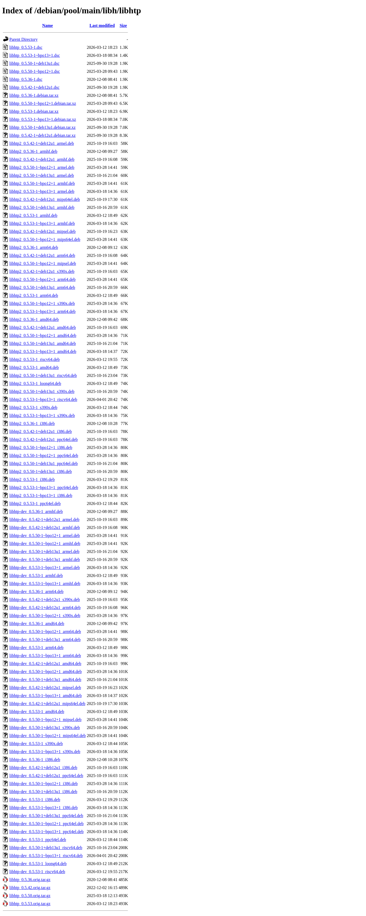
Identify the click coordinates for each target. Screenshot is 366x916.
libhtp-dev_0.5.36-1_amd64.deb (36, 623)
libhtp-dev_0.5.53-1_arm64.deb (36, 647)
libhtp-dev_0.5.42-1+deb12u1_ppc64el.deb (46, 775)
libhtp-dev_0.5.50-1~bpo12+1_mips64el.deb (47, 735)
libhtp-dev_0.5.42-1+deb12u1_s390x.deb (44, 599)
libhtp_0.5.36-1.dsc (25, 79)
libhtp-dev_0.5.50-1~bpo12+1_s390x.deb (44, 615)
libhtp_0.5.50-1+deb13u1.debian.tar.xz (42, 127)
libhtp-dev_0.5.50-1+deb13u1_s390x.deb (44, 727)
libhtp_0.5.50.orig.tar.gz (29, 895)
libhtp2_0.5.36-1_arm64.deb (33, 247)
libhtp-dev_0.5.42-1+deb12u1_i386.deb (43, 767)
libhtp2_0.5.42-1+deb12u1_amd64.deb (42, 327)
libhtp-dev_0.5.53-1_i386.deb (34, 799)
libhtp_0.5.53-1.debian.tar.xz (33, 111)
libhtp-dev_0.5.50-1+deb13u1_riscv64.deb (45, 847)
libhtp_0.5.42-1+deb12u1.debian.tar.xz (42, 135)
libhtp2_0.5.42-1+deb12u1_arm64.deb (42, 255)
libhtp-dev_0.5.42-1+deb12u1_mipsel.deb (45, 687)
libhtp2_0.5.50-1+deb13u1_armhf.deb (41, 207)
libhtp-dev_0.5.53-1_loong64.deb (38, 863)
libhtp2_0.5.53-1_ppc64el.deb (35, 503)
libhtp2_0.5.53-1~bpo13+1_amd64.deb (42, 351)
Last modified (102, 25)
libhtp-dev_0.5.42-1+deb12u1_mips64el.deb (47, 703)
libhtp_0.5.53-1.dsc (25, 47)
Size (123, 25)
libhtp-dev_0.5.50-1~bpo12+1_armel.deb (44, 535)
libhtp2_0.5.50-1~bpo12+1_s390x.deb (42, 303)
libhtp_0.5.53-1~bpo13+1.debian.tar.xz (42, 119)
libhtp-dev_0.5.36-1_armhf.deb (36, 511)
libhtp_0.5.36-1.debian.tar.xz (33, 95)
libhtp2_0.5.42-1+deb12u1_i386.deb (40, 431)
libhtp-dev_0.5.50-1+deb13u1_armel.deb (44, 551)
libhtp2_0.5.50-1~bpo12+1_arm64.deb (42, 279)
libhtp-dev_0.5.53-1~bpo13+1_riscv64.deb (46, 855)
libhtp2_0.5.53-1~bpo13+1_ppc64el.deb (43, 487)
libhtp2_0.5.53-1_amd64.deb (34, 367)
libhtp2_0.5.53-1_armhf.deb (33, 215)
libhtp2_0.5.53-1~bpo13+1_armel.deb (41, 191)
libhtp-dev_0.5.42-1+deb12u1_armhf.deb (44, 527)
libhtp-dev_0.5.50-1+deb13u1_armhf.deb (44, 559)
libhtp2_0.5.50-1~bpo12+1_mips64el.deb (44, 239)
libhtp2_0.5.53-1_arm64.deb (33, 295)
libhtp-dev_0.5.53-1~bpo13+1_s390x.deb (44, 751)
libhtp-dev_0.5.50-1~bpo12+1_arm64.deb (45, 631)
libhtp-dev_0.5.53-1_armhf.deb (36, 575)
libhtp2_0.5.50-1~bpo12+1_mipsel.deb (42, 263)
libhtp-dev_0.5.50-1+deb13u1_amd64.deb (45, 679)
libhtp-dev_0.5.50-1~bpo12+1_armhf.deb (44, 543)
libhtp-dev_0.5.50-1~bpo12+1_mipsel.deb (45, 719)
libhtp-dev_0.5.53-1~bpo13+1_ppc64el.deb (46, 831)
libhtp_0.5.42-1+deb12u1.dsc (34, 87)
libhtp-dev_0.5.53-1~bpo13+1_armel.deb (44, 567)
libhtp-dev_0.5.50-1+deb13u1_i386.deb (43, 791)
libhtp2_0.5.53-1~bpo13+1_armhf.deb (42, 223)
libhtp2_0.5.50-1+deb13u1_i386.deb (40, 471)
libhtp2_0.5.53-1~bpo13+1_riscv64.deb (43, 399)
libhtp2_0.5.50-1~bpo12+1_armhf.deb (42, 183)
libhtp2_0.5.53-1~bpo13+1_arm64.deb (42, 311)
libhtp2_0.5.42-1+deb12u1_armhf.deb (41, 159)
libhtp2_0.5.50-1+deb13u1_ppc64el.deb (43, 463)
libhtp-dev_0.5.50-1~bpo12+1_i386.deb (43, 783)
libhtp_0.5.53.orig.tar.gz (29, 903)
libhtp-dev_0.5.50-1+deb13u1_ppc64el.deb (46, 815)
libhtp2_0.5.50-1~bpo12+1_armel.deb (41, 167)
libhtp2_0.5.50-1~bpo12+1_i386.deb (40, 447)
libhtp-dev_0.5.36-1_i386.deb (34, 759)
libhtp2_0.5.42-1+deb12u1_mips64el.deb (44, 199)
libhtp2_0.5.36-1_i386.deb (32, 423)
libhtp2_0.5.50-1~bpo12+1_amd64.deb (42, 335)
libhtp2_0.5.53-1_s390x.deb (33, 407)
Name (47, 25)
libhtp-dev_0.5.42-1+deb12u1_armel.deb (44, 519)
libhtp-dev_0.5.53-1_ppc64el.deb (37, 839)
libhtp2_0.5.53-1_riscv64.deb (34, 359)
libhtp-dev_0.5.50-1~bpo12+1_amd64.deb (45, 671)
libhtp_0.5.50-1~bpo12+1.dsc (34, 71)
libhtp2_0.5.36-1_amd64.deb (34, 319)
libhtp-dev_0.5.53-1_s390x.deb (36, 743)
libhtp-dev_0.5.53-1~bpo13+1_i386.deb (43, 807)
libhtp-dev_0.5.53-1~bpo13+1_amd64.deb (45, 695)
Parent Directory (23, 39)
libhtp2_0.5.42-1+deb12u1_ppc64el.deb (43, 439)
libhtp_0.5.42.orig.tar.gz (29, 887)
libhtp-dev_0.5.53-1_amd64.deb (36, 711)
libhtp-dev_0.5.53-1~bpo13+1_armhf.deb (44, 583)
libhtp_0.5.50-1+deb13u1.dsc (34, 63)
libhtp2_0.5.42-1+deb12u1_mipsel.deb (42, 231)
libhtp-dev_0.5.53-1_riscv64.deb (37, 871)
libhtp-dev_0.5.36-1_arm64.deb (36, 591)
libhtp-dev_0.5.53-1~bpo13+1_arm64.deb (45, 655)
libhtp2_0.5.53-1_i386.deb (32, 479)
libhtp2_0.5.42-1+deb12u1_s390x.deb (41, 271)
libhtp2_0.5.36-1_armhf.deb (33, 151)
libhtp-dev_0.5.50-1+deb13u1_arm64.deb (45, 639)
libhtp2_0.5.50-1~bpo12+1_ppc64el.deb (43, 455)
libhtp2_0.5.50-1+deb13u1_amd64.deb (42, 343)
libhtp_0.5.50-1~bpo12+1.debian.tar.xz (42, 103)
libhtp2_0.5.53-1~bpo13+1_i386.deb (40, 495)
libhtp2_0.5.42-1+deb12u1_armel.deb (41, 143)
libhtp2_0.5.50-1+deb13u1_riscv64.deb (43, 375)
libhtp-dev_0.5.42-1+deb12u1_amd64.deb (45, 663)
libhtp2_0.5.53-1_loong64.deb (35, 383)
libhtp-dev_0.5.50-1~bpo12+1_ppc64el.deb (46, 823)
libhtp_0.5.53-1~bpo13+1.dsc (34, 55)
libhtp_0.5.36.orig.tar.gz (29, 879)
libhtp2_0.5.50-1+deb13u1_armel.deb (41, 175)
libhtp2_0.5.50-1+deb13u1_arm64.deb (42, 287)
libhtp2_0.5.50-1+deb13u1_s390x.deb (41, 391)
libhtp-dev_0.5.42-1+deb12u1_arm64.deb (45, 607)
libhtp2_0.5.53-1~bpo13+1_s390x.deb (42, 415)
